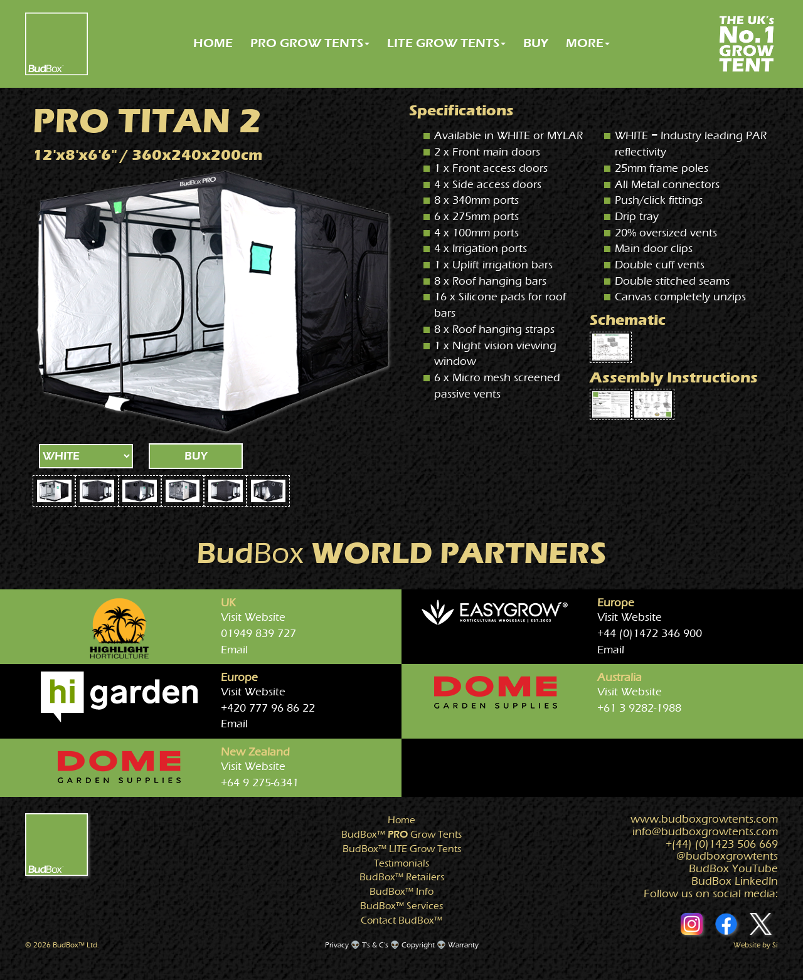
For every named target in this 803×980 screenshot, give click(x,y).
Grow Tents (401, 834)
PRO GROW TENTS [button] (310, 43)
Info (401, 891)
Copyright (418, 944)
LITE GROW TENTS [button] (446, 43)
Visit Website (253, 617)
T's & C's (375, 944)
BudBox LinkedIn (734, 881)
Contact (401, 920)
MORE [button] (588, 43)
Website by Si (755, 944)
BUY (535, 43)
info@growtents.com (705, 831)
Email (234, 649)
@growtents (727, 856)
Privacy (337, 944)
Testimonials (401, 863)
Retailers (401, 877)
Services (401, 906)
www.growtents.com (704, 819)
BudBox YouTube (733, 868)
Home (401, 820)
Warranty (463, 944)
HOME (213, 43)
